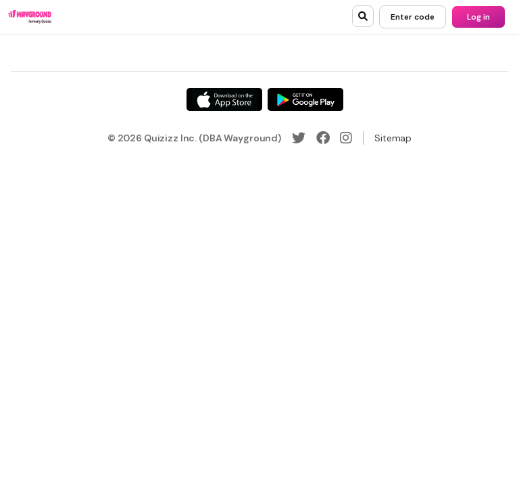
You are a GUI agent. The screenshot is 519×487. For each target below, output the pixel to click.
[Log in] (478, 16)
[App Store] (224, 99)
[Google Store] (305, 99)
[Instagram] (346, 138)
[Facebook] (323, 138)
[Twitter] (298, 138)
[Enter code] (412, 16)
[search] (363, 16)
